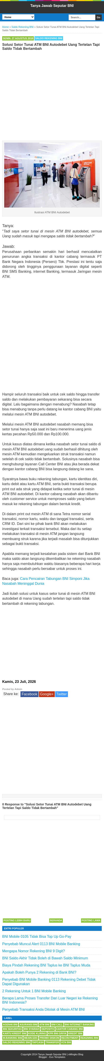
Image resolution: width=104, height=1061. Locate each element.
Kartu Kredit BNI (14, 1033)
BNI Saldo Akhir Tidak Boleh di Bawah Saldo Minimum (45, 958)
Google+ (47, 694)
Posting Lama (91, 920)
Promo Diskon (49, 1038)
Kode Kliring (37, 1033)
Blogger (43, 1057)
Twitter (61, 694)
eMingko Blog (75, 1054)
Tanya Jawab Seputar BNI (51, 6)
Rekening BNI (89, 1038)
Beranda (56, 920)
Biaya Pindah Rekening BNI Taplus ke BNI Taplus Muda (46, 965)
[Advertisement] (52, 94)
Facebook (29, 694)
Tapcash (38, 1042)
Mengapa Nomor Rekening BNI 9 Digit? (33, 951)
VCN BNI (66, 1042)
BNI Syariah (32, 1029)
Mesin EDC (31, 1038)
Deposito (47, 1029)
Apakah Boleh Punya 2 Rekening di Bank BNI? (39, 972)
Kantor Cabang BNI (69, 1029)
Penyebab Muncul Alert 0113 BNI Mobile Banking (41, 944)
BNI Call (57, 1024)
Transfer (52, 1042)
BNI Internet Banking (79, 1024)
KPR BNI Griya (57, 1033)
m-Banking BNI (12, 1038)
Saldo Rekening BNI (48, 38)
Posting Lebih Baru (17, 920)
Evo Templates (57, 1057)
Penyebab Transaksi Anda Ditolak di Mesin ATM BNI (43, 1009)
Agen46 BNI (10, 1024)
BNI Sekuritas (12, 1029)
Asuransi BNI (28, 1024)
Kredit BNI (75, 1033)
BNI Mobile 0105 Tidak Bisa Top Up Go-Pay (36, 936)
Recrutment (69, 1038)
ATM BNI (44, 1024)
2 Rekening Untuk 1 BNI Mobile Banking (34, 991)
